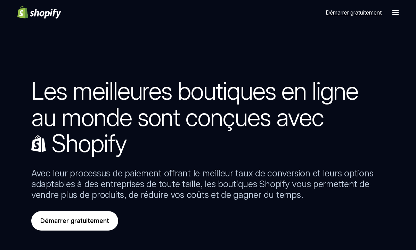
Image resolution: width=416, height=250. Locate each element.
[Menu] (395, 12)
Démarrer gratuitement (74, 220)
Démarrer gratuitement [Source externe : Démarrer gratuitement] (354, 12)
